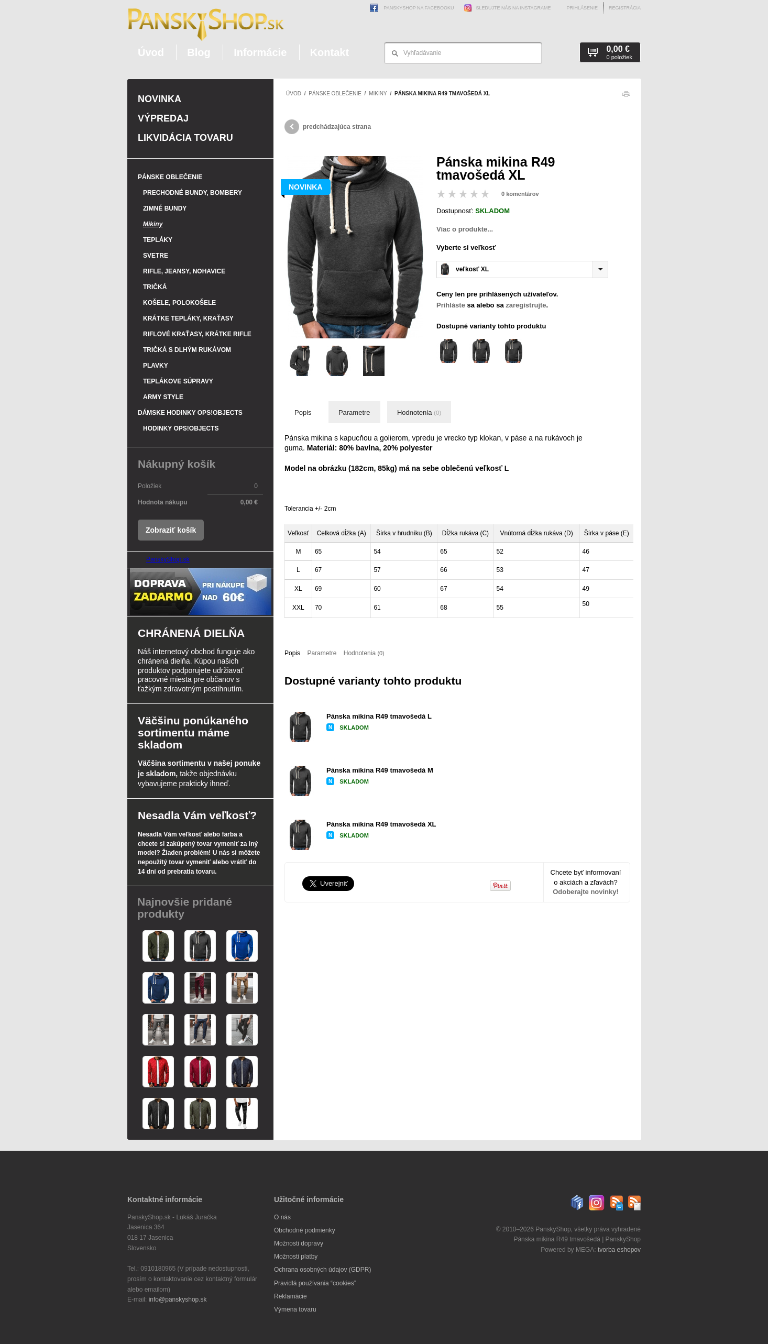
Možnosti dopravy (298, 1243)
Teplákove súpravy (178, 381)
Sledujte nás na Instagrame (505, 8)
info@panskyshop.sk (178, 1299)
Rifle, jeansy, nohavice (184, 271)
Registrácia (625, 7)
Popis (303, 412)
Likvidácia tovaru (185, 138)
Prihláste (450, 305)
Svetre (155, 255)
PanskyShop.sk (168, 559)
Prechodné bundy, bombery (192, 192)
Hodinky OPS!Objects (180, 428)
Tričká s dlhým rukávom (187, 350)
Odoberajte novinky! (586, 892)
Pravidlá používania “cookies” (315, 1283)
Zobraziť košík (171, 530)
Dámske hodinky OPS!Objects (190, 412)
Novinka (159, 99)
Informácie (260, 52)
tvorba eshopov (619, 1250)
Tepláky (157, 240)
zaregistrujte (526, 305)
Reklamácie (290, 1296)
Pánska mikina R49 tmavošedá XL (381, 824)
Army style (163, 397)
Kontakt (329, 52)
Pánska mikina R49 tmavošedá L (379, 716)
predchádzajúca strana (327, 126)
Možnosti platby (295, 1256)
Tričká (155, 287)
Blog (198, 52)
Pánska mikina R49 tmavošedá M (379, 770)
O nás (282, 1217)
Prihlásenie (582, 7)
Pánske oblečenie (335, 93)
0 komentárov (520, 194)
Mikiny (378, 93)
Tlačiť (626, 96)
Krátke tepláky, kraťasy (188, 318)
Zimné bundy (164, 208)
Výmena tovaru (295, 1309)
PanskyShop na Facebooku (412, 8)
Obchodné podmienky (304, 1230)
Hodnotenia (419, 412)
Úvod (151, 52)
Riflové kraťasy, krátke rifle (197, 334)
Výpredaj (163, 118)
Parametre (354, 412)
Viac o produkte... (464, 229)
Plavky (155, 365)
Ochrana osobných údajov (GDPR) (322, 1269)
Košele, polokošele (179, 302)
